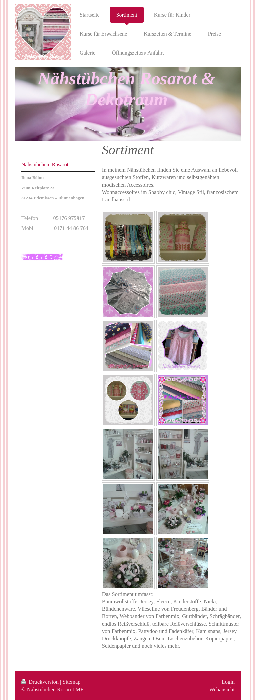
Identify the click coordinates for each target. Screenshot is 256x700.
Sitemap (72, 682)
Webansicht (222, 689)
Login (228, 682)
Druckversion (40, 682)
